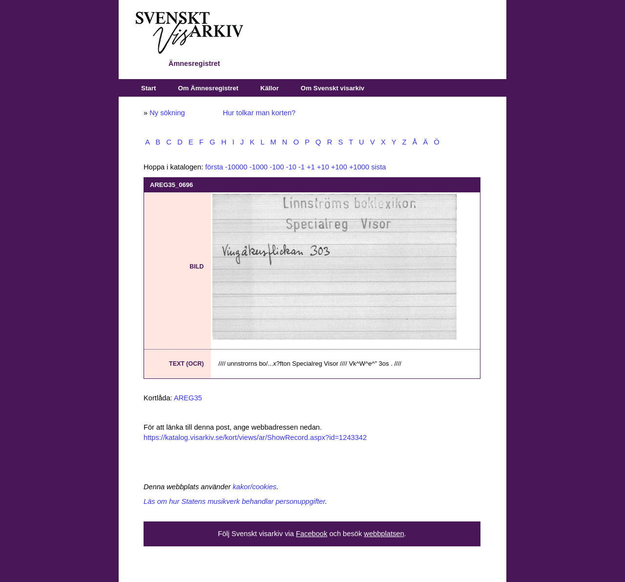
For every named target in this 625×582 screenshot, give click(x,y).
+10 (323, 167)
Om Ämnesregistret (208, 88)
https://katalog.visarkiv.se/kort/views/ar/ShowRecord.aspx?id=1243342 (255, 437)
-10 (291, 167)
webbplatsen (384, 534)
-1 (301, 167)
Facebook (311, 534)
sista (378, 167)
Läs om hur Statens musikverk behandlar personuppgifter (234, 501)
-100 (277, 167)
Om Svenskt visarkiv (332, 88)
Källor (269, 88)
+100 (339, 167)
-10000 (236, 167)
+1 (311, 167)
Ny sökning (167, 113)
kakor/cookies (255, 487)
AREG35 (188, 398)
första (214, 167)
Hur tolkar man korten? (259, 113)
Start (148, 88)
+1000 (359, 167)
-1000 (259, 167)
